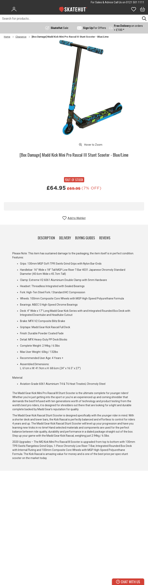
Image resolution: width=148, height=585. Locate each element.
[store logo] (73, 9)
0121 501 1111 (135, 2)
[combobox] (70, 18)
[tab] (46, 237)
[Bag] (142, 9)
